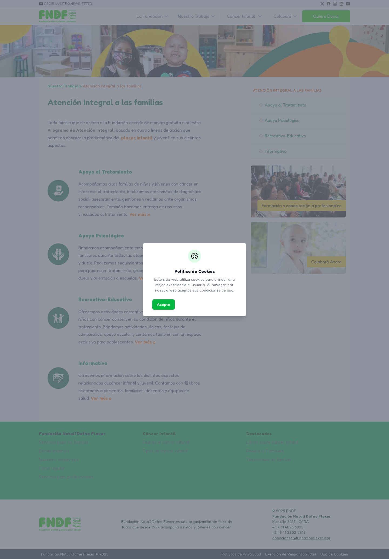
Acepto (163, 304)
